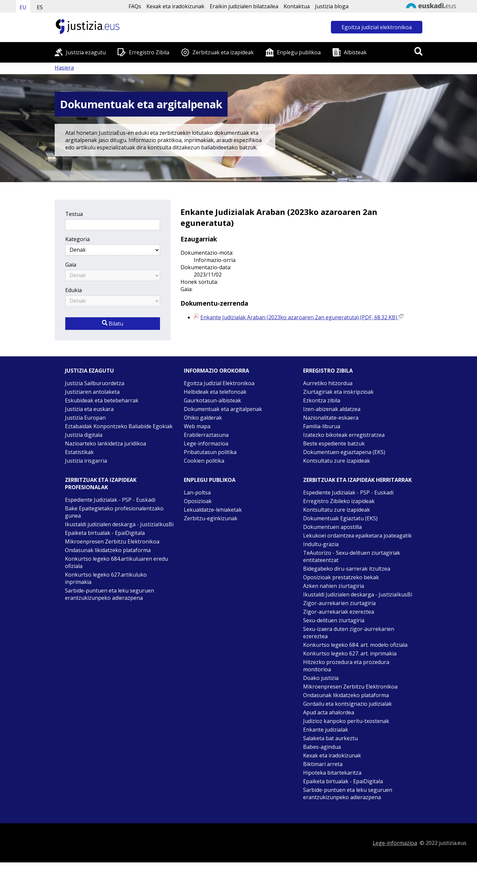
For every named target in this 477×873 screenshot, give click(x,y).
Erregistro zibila (328, 370)
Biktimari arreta (323, 764)
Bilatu (112, 323)
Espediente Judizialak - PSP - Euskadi (110, 499)
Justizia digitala (83, 434)
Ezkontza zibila (321, 400)
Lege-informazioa (206, 443)
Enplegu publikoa (299, 52)
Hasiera (64, 67)
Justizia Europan (85, 417)
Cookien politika (204, 460)
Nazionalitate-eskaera (330, 417)
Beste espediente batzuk (334, 443)
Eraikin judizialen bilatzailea (244, 6)
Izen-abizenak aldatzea (331, 409)
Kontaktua (297, 6)
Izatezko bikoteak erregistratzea (344, 434)
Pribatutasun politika (210, 452)
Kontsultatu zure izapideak (336, 460)
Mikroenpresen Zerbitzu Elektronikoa (112, 541)
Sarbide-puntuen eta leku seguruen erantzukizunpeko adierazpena (109, 594)
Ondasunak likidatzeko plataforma (108, 550)
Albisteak (355, 52)
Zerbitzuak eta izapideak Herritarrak (357, 480)
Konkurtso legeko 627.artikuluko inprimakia (106, 578)
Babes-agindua (322, 746)
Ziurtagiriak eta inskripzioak (338, 391)
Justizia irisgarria (86, 460)
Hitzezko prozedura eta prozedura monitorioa (346, 665)
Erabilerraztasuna (206, 434)
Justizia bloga (331, 6)
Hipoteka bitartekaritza (332, 772)
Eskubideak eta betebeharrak (101, 400)
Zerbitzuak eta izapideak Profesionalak (100, 483)
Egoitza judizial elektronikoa (377, 27)
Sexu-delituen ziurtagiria (333, 620)
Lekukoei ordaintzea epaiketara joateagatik (357, 535)
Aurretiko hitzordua (327, 383)
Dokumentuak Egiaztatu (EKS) (340, 518)
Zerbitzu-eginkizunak (211, 518)
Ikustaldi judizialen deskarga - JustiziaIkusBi (119, 524)
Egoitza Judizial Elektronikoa (219, 383)
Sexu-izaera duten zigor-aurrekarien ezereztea (348, 632)
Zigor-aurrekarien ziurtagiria (339, 603)
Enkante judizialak (325, 729)
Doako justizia (321, 678)
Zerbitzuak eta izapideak (223, 52)
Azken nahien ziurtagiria (333, 586)
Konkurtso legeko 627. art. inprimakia (350, 653)
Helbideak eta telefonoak (215, 391)
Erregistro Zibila (149, 52)
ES (40, 7)
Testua (74, 214)
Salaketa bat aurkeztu (330, 738)
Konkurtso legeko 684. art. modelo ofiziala (355, 644)
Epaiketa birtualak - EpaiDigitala (105, 533)
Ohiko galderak (203, 417)
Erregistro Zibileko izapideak (339, 501)
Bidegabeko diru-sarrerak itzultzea (346, 568)
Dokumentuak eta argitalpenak (223, 409)
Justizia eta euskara (89, 409)
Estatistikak (79, 452)
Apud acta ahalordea (328, 712)
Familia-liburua (321, 426)
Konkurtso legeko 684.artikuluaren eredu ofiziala (116, 562)
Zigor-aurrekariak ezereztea (338, 611)
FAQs (135, 6)
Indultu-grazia (321, 544)
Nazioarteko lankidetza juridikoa (105, 443)
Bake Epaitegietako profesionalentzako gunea (114, 512)
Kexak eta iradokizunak (175, 6)
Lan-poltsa (197, 492)
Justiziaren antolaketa (92, 391)
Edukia (73, 290)
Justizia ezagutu (86, 52)
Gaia (70, 264)
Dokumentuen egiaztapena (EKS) (344, 452)
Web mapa (197, 426)
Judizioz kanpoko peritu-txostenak (346, 721)
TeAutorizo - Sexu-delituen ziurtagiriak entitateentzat (351, 556)
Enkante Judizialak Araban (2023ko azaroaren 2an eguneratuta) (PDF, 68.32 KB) (302, 317)
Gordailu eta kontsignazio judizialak (347, 703)
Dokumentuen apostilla (332, 527)
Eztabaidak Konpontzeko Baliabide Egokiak (119, 426)
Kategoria (77, 239)
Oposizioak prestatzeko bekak (341, 577)
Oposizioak (198, 501)
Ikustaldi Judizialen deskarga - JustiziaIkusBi (357, 594)
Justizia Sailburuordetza (94, 383)
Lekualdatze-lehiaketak (213, 509)
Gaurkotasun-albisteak (212, 400)
